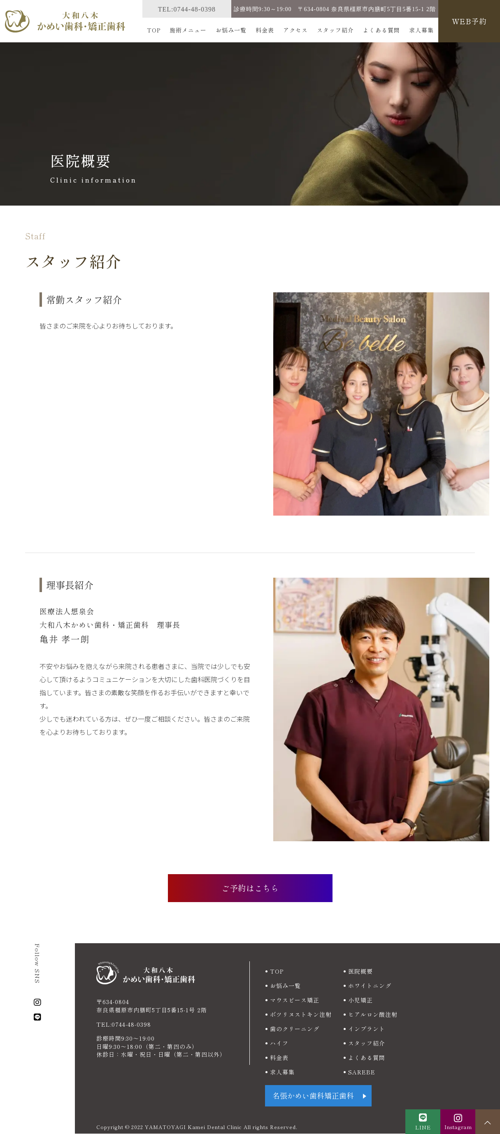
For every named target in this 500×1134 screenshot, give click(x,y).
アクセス (295, 30)
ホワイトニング (369, 985)
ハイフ (279, 1043)
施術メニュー (188, 30)
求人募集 (421, 30)
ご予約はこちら (250, 888)
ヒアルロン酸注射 (373, 1014)
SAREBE (361, 1072)
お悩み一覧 (231, 30)
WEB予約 (469, 21)
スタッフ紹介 (335, 30)
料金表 (265, 30)
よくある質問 (381, 30)
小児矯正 (360, 1000)
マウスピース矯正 (294, 1000)
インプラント (366, 1029)
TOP (153, 30)
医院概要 (360, 971)
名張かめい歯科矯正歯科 (313, 1096)
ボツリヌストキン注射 (301, 1014)
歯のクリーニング (294, 1029)
